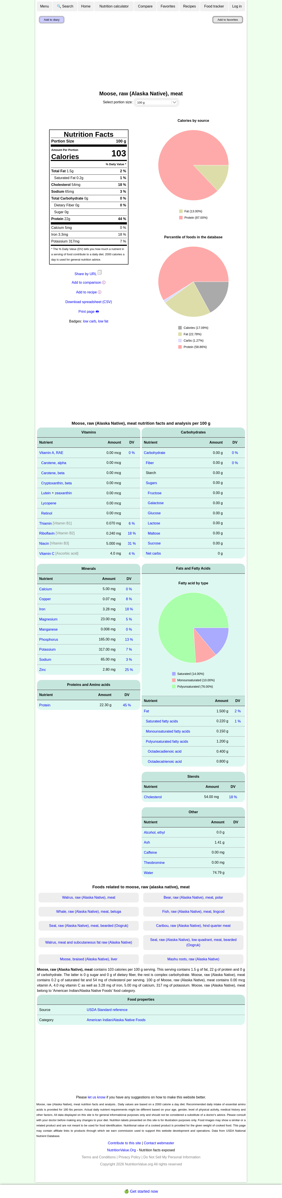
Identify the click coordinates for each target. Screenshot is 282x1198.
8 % (129, 599)
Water (148, 872)
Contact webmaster (159, 1143)
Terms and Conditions (99, 1157)
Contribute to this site (124, 1143)
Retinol (46, 513)
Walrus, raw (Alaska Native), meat (88, 897)
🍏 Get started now (141, 1191)
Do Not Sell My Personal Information (171, 1157)
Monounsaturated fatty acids (168, 731)
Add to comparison (86, 282)
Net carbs (153, 553)
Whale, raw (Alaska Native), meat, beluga (88, 911)
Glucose (154, 513)
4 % (132, 553)
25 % (129, 670)
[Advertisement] (141, 58)
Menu (44, 6)
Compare (145, 6)
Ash (147, 842)
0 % (132, 453)
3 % (129, 659)
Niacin (44, 543)
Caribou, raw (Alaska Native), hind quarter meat (193, 926)
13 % (129, 639)
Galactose (156, 503)
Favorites (168, 6)
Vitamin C (46, 553)
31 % (132, 543)
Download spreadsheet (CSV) (88, 302)
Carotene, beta (53, 473)
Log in (237, 6)
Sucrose (154, 543)
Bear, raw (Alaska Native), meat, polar (193, 897)
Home (86, 6)
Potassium (47, 649)
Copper (45, 599)
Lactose (154, 523)
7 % (129, 649)
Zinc (42, 670)
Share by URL (88, 274)
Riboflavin (47, 533)
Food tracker (214, 6)
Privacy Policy (130, 1157)
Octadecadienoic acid (165, 751)
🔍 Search (65, 6)
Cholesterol (153, 797)
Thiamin (45, 523)
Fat (146, 711)
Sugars (151, 483)
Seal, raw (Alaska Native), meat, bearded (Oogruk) (88, 926)
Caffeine (150, 852)
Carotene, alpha (53, 463)
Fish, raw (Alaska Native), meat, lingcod (193, 911)
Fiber (150, 463)
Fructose (154, 493)
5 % (129, 619)
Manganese (48, 629)
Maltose (154, 533)
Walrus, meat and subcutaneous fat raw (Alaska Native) (88, 942)
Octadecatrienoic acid (165, 761)
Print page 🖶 (88, 311)
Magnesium (48, 619)
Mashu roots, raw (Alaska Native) (193, 959)
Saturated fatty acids (162, 721)
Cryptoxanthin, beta (56, 483)
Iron (42, 609)
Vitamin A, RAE (51, 453)
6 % (132, 523)
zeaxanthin (63, 493)
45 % (127, 705)
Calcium (45, 589)
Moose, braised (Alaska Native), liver (88, 959)
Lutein (46, 493)
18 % (132, 533)
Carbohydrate (154, 453)
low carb (89, 321)
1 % (238, 721)
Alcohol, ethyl (154, 832)
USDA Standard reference (107, 1010)
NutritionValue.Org (121, 1150)
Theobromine (154, 863)
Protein (44, 705)
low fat (103, 321)
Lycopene (48, 503)
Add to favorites (227, 19)
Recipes (189, 6)
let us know (97, 1097)
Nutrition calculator (114, 6)
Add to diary (51, 19)
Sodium (45, 659)
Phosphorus (48, 639)
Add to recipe (86, 292)
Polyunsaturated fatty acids (167, 741)
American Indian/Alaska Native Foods (116, 1020)
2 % (238, 711)
